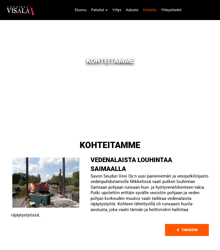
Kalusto (132, 10)
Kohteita (149, 10)
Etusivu (81, 10)
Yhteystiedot (171, 10)
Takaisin (186, 230)
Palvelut (99, 10)
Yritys (116, 10)
